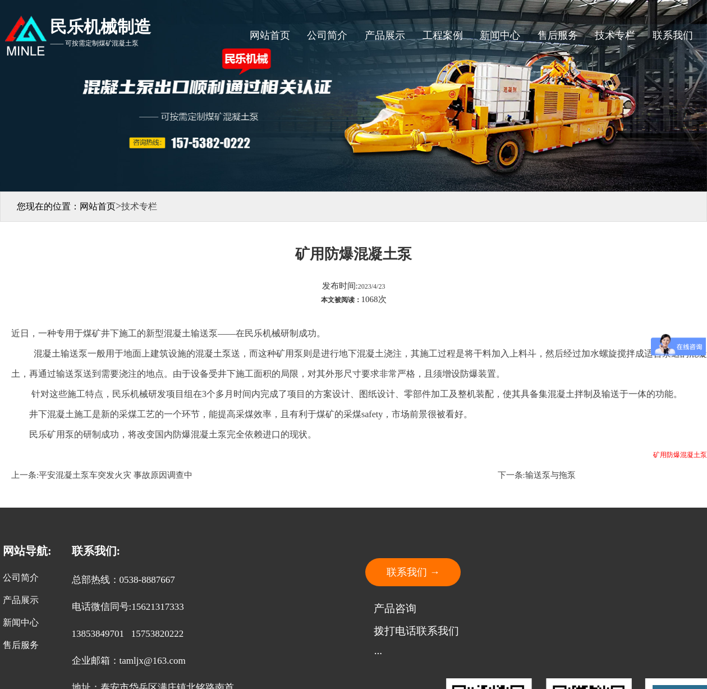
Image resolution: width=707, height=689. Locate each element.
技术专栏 (615, 35)
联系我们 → (413, 572)
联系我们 (673, 35)
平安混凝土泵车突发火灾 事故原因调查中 (115, 475)
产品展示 (385, 35)
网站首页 (270, 35)
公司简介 (327, 35)
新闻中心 (500, 35)
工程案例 (443, 35)
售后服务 (558, 35)
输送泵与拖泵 (550, 475)
